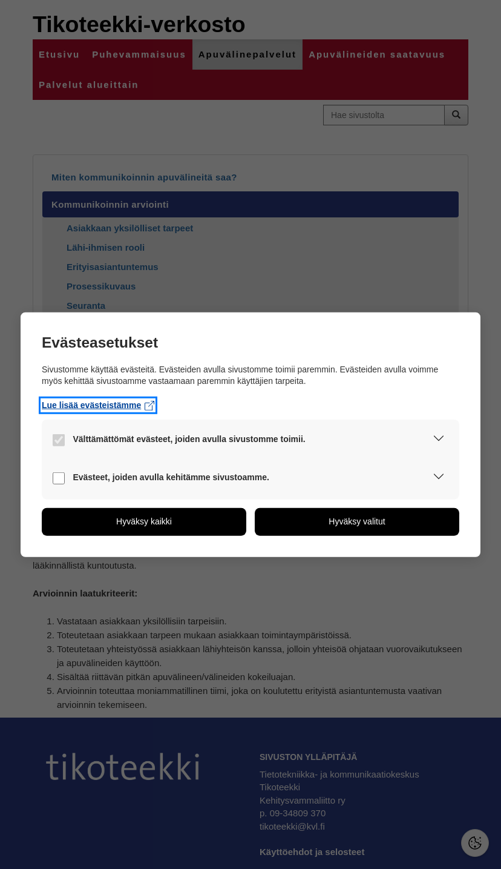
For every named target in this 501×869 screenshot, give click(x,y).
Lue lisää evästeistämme (98, 405)
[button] (438, 441)
